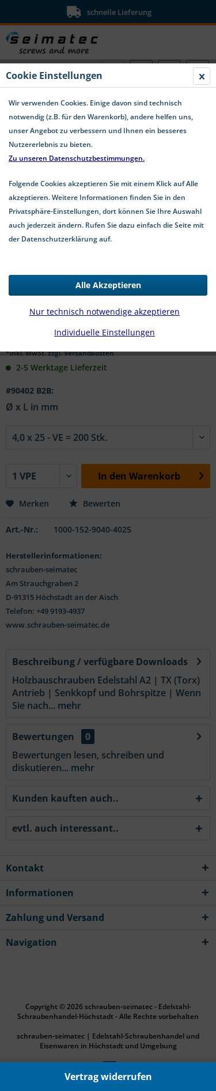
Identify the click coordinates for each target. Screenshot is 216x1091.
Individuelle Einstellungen (104, 332)
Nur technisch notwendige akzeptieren (104, 311)
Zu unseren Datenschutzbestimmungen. (77, 158)
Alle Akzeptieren (108, 285)
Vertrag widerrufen (108, 1076)
